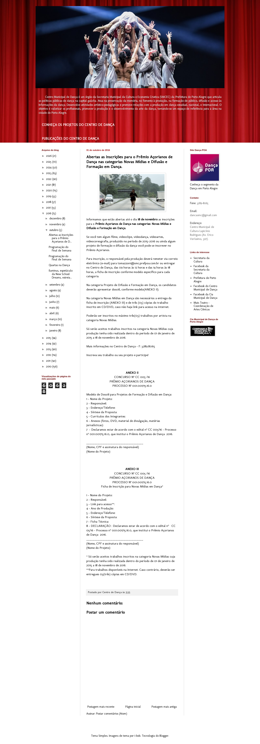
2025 (49, 162)
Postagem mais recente (100, 706)
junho (52, 302)
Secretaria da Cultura (201, 259)
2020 (49, 190)
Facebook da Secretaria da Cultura (201, 269)
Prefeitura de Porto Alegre (205, 279)
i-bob (137, 736)
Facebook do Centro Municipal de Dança (205, 287)
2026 (49, 156)
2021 (49, 184)
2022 (49, 179)
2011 (48, 361)
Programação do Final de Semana (60, 248)
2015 (49, 338)
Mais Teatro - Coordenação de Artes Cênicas (203, 306)
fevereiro (55, 325)
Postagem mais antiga (164, 706)
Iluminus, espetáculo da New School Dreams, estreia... (61, 274)
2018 (49, 202)
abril (52, 313)
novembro (55, 224)
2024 (49, 167)
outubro (54, 230)
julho (52, 296)
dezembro (55, 218)
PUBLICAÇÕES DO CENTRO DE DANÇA (70, 139)
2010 (49, 366)
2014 (49, 343)
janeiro (53, 330)
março (53, 319)
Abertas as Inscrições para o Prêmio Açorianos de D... (61, 238)
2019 (49, 196)
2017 (49, 207)
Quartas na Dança (59, 265)
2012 (49, 355)
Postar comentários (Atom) (111, 713)
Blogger (163, 736)
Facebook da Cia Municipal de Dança (205, 296)
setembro (55, 284)
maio (52, 307)
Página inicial (133, 706)
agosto (53, 290)
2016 (49, 213)
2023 (49, 173)
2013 (49, 349)
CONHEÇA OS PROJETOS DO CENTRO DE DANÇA (78, 125)
